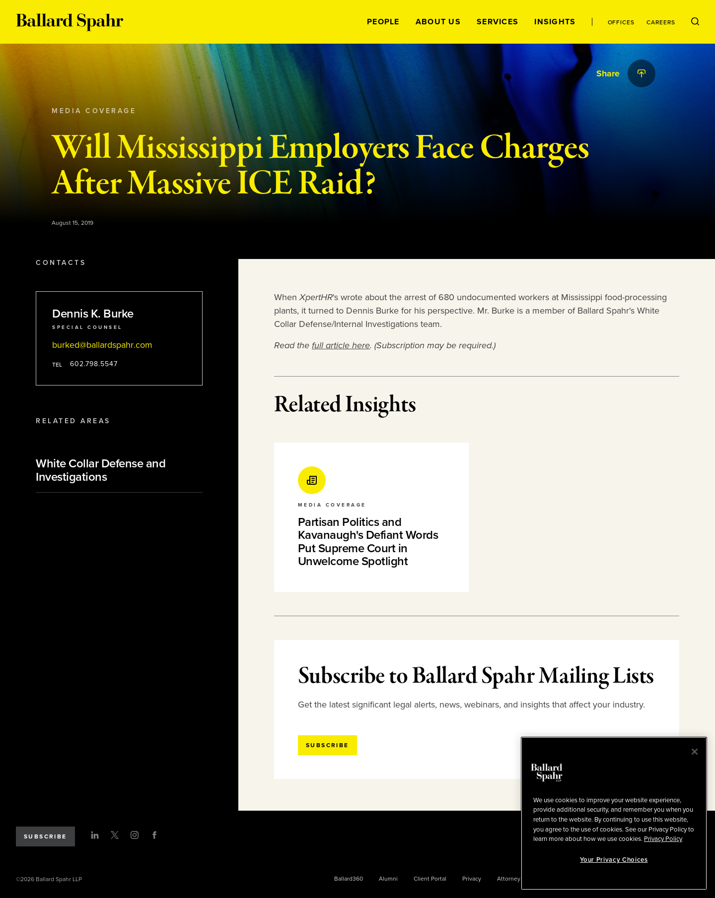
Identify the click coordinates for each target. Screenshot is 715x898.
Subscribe (45, 836)
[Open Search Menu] (695, 21)
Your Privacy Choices (613, 860)
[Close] (695, 752)
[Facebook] (154, 835)
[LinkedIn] (95, 835)
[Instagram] (135, 835)
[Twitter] (115, 835)
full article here (341, 345)
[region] (614, 813)
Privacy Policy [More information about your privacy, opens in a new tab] (663, 839)
